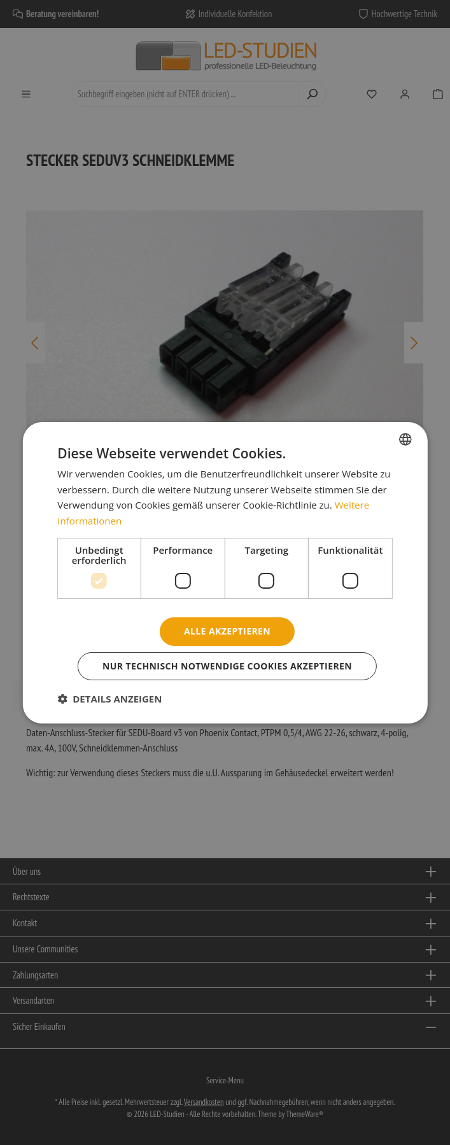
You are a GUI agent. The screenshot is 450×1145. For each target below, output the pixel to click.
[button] (109, 698)
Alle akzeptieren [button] (227, 631)
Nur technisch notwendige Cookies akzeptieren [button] (227, 666)
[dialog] (224, 572)
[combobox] (405, 438)
